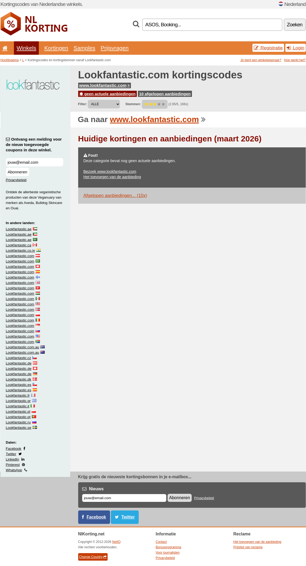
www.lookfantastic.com (104, 85)
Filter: (82, 104)
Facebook (13, 449)
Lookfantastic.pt (18, 417)
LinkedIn (12, 459)
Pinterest (13, 465)
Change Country (93, 557)
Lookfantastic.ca (18, 245)
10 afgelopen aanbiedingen (165, 94)
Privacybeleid (16, 180)
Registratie (268, 47)
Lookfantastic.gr (18, 401)
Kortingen (56, 48)
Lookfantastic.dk (18, 379)
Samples (84, 48)
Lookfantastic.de (19, 363)
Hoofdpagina (10, 60)
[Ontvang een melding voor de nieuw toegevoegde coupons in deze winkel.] (34, 162)
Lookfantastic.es (18, 385)
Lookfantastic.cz (18, 358)
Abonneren (17, 172)
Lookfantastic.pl (18, 412)
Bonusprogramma (168, 547)
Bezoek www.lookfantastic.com (110, 171)
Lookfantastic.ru (18, 422)
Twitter (11, 454)
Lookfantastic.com (20, 256)
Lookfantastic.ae (19, 229)
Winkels (26, 48)
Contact (161, 542)
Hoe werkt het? (295, 60)
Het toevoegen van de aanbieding (112, 177)
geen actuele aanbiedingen (108, 94)
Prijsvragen (115, 48)
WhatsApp (14, 470)
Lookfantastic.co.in (20, 251)
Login (295, 47)
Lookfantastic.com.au (22, 347)
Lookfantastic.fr (18, 395)
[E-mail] (124, 498)
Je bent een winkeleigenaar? (260, 60)
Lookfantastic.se (18, 428)
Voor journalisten (168, 552)
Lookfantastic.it (17, 406)
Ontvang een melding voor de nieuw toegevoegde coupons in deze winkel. (34, 144)
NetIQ (116, 542)
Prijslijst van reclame (248, 547)
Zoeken (295, 24)
